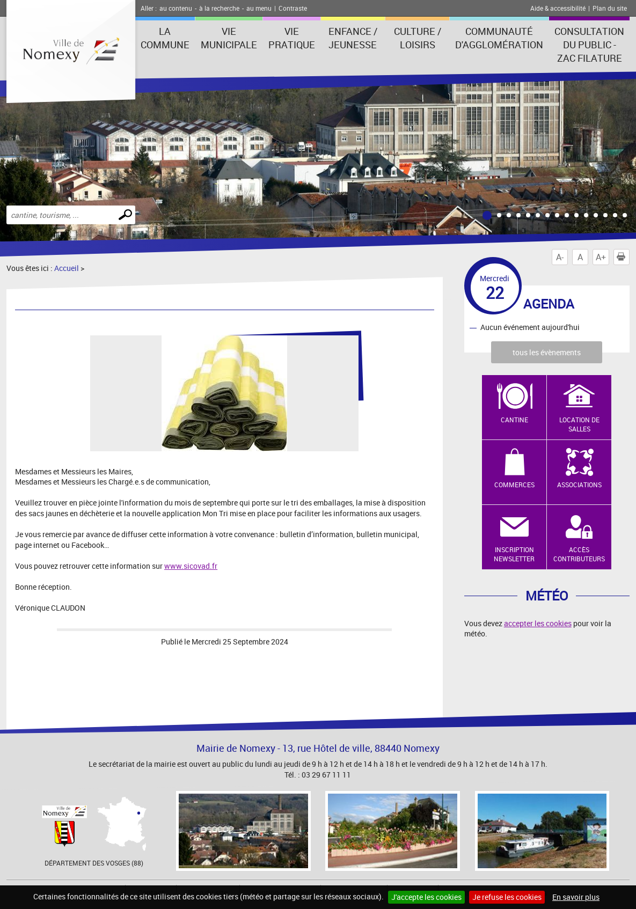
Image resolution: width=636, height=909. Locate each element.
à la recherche (219, 8)
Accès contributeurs (579, 554)
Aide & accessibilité (558, 8)
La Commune (165, 38)
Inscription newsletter (514, 554)
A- (560, 257)
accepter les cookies (538, 623)
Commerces (514, 484)
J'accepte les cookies (426, 897)
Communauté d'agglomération (499, 38)
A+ (601, 257)
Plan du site (610, 8)
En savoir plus (576, 897)
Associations (579, 484)
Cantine (514, 419)
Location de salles (579, 424)
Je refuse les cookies (507, 897)
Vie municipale (229, 38)
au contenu (175, 8)
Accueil (66, 268)
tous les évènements (547, 352)
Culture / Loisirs (417, 38)
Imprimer (623, 257)
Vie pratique (291, 38)
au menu (259, 8)
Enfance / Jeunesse (352, 38)
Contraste (293, 8)
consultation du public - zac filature (589, 44)
